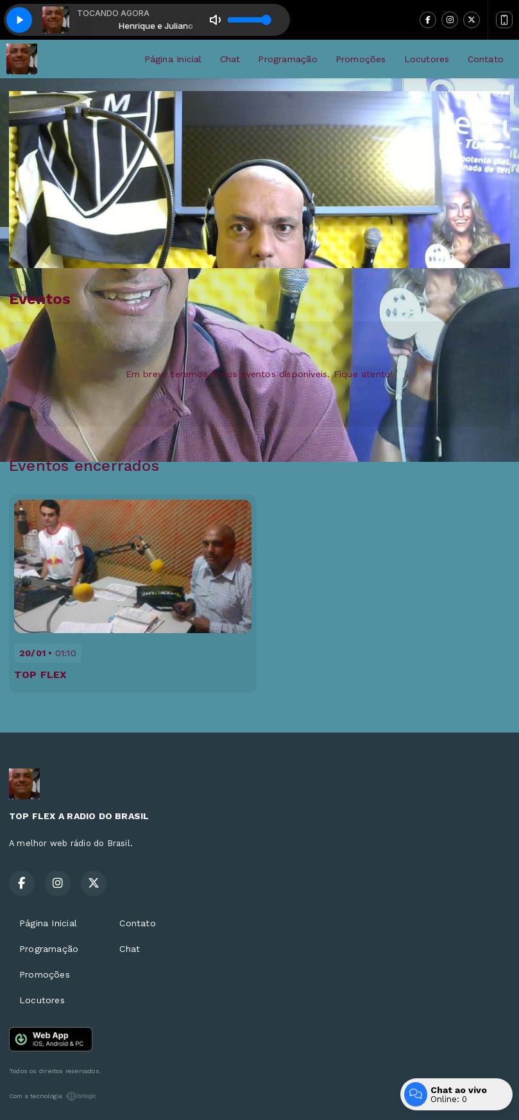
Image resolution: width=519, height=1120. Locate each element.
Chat (230, 59)
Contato (486, 59)
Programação (287, 59)
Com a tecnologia (53, 1096)
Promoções (361, 59)
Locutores (427, 59)
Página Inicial (173, 59)
